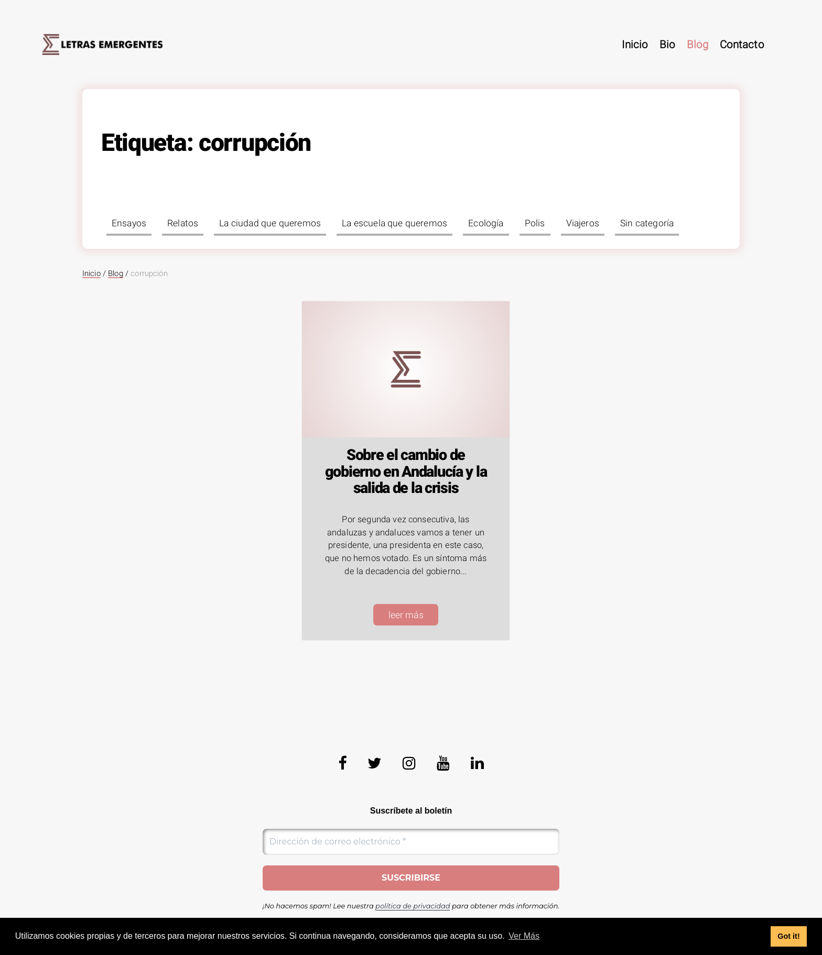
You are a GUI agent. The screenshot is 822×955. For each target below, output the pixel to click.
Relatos (182, 223)
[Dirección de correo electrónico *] (411, 842)
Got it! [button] (788, 936)
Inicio (634, 44)
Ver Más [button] (524, 935)
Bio (667, 44)
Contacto (742, 44)
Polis (535, 223)
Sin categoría (647, 223)
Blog (697, 44)
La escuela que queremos (394, 223)
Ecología (485, 223)
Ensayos (129, 223)
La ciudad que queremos (270, 223)
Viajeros (582, 223)
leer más (406, 615)
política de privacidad (412, 906)
